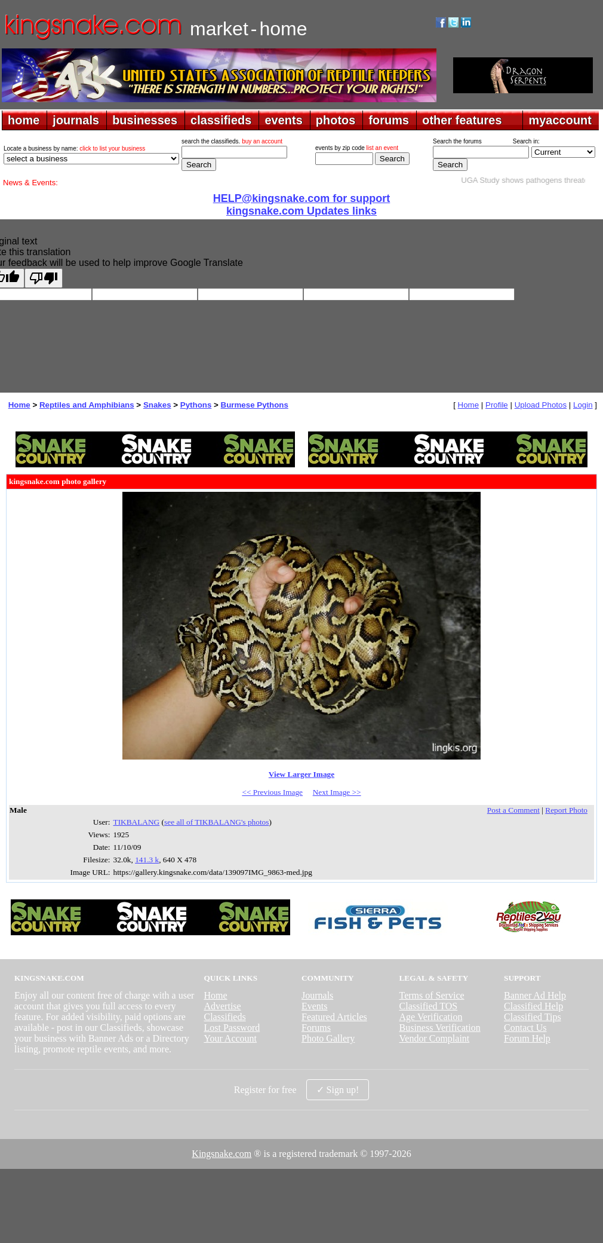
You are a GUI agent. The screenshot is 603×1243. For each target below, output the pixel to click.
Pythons (196, 404)
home (23, 120)
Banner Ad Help (535, 995)
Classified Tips (532, 1017)
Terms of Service (431, 995)
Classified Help (533, 1006)
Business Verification (440, 1027)
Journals (317, 995)
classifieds (220, 120)
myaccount (560, 120)
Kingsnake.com (221, 1154)
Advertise (222, 1006)
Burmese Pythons (254, 404)
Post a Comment (513, 810)
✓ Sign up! (337, 1090)
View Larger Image (301, 774)
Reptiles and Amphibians (86, 404)
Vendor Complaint (434, 1038)
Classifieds (224, 1017)
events (283, 120)
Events (315, 1006)
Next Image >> (337, 792)
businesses (144, 120)
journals (76, 120)
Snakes (157, 404)
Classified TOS (428, 1006)
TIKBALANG (136, 822)
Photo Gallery (328, 1038)
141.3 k (147, 859)
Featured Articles (334, 1017)
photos (336, 120)
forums (388, 120)
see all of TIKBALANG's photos (216, 822)
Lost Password (232, 1027)
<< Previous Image (272, 792)
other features (462, 120)
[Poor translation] (43, 278)
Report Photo (566, 810)
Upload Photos (541, 404)
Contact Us (525, 1027)
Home (19, 404)
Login (583, 404)
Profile (496, 404)
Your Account (230, 1038)
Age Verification (431, 1017)
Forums (316, 1027)
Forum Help (527, 1038)
